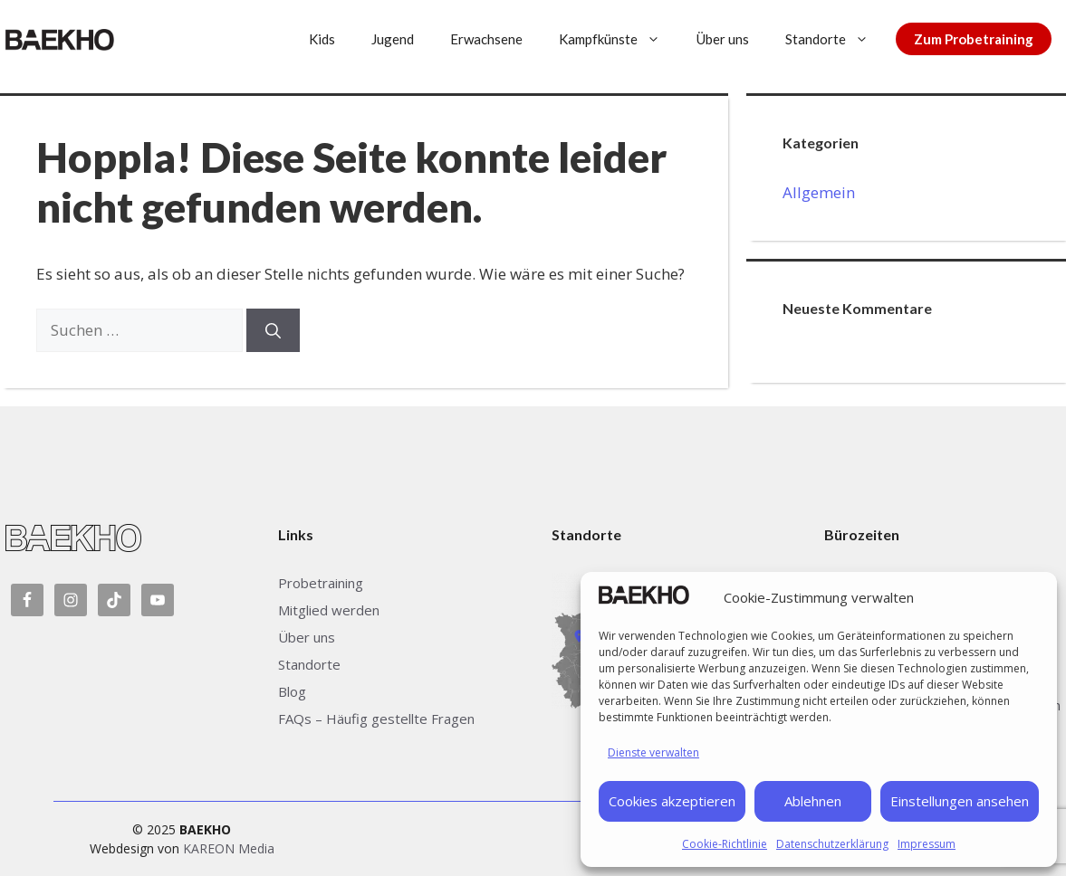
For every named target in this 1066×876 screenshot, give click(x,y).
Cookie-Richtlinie (724, 844)
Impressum (927, 844)
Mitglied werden (328, 610)
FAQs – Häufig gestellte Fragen (376, 718)
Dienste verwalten (653, 752)
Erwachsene (486, 39)
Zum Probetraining (973, 39)
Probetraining (320, 583)
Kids (322, 39)
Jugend (392, 39)
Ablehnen (812, 801)
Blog (292, 691)
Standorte (836, 39)
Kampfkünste (618, 39)
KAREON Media (228, 848)
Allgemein (819, 192)
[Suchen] (273, 330)
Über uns (722, 39)
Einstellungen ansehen (959, 801)
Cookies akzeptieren (672, 801)
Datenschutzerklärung (832, 844)
